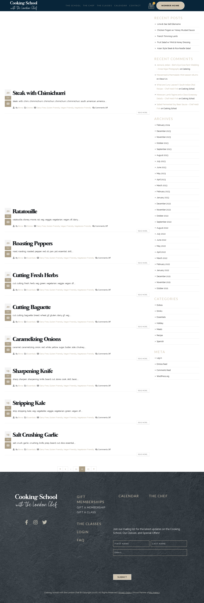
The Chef (89, 5)
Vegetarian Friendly (82, 108)
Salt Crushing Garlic (35, 434)
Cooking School (187, 89)
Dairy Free (41, 108)
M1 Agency (154, 592)
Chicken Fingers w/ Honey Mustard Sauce (176, 30)
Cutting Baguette (32, 307)
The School (73, 5)
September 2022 (164, 222)
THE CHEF (158, 496)
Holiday (160, 323)
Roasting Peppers (32, 243)
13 (88, 469)
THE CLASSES (89, 524)
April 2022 (161, 252)
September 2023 (164, 149)
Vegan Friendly (67, 108)
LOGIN (83, 532)
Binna (20, 108)
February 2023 (163, 191)
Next (94, 469)
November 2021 (164, 282)
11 (76, 469)
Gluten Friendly (53, 108)
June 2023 (161, 167)
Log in (159, 358)
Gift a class (86, 512)
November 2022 (164, 210)
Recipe (160, 335)
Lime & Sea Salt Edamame (169, 24)
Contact (135, 5)
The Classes (104, 5)
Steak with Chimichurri (39, 93)
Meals (159, 329)
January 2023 (163, 198)
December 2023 (164, 131)
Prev (60, 469)
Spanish (160, 341)
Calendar (120, 5)
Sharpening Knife (33, 371)
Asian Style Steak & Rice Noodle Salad (174, 48)
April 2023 (161, 179)
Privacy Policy (125, 592)
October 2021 (162, 288)
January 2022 (163, 270)
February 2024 (163, 125)
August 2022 (162, 228)
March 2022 (162, 258)
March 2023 (162, 185)
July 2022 (161, 234)
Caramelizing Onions (37, 339)
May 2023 (161, 173)
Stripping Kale (29, 403)
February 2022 (163, 264)
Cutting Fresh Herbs (35, 275)
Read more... (143, 112)
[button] (170, 6)
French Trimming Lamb (167, 36)
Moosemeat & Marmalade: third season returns (177, 75)
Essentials (31, 258)
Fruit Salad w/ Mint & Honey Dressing (173, 42)
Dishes (30, 108)
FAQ (80, 540)
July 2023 (161, 161)
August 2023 (162, 155)
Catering (186, 69)
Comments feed (164, 370)
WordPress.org (163, 376)
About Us (163, 79)
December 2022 (164, 204)
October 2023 (162, 143)
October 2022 (162, 216)
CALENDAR (129, 496)
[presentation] (137, 564)
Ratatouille (25, 211)
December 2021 (164, 276)
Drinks (159, 311)
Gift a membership (91, 507)
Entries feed (162, 364)
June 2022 (161, 240)
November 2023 (164, 137)
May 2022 (161, 246)
